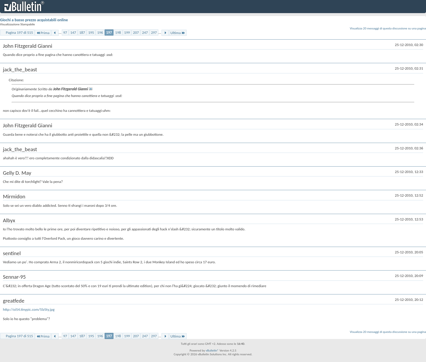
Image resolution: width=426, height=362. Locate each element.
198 (118, 32)
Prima (43, 33)
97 (65, 32)
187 (82, 32)
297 (154, 32)
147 (73, 32)
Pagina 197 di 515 (19, 32)
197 (109, 32)
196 (100, 32)
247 (145, 32)
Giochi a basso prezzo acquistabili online (34, 19)
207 (136, 32)
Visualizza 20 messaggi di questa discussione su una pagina (388, 28)
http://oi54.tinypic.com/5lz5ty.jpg (29, 309)
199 (127, 32)
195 (91, 32)
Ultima (178, 33)
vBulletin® (212, 350)
